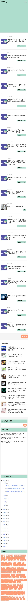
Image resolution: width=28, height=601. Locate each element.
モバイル (20, 589)
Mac (18, 560)
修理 (10, 591)
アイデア (12, 570)
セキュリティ (23, 577)
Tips (23, 562)
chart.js (3, 567)
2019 (4, 528)
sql (18, 567)
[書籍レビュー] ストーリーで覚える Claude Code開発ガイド (16, 101)
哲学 (8, 594)
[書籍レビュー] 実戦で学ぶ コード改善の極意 (15, 192)
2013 (4, 546)
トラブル (19, 582)
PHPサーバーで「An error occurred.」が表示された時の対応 (17, 369)
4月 (5, 495)
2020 (4, 524)
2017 (4, 534)
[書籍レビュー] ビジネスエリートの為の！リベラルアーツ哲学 (16, 146)
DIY (24, 555)
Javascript (10, 560)
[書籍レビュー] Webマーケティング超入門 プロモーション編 (16, 237)
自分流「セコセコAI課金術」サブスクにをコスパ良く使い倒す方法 (16, 491)
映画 (2, 596)
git (6, 567)
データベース (13, 582)
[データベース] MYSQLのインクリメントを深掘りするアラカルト (16, 488)
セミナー (3, 579)
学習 (11, 594)
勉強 (21, 591)
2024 (4, 512)
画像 (20, 596)
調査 (15, 599)
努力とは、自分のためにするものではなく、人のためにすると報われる (16, 485)
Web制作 (17, 565)
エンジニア (4, 572)
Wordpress (23, 565)
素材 (23, 596)
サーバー (13, 574)
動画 (24, 591)
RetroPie (3, 562)
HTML (3, 560)
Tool (3, 565)
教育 (18, 594)
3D (2, 555)
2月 (5, 502)
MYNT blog (4, 2)
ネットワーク (20, 584)
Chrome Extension (18, 555)
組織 (2, 599)
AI (4, 555)
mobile (14, 567)
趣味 (18, 599)
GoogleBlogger (14, 557)
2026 (4, 480)
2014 (4, 543)
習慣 (5, 599)
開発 (21, 599)
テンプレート (23, 579)
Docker (3, 557)
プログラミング (14, 586)
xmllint (3, 570)
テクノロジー (17, 579)
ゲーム (14, 572)
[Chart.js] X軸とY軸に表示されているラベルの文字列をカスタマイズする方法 (17, 404)
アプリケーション (18, 570)
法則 (8, 596)
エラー (24, 570)
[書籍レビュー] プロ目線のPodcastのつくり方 (15, 131)
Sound (14, 562)
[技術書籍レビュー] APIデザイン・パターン (16, 85)
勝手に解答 (4, 594)
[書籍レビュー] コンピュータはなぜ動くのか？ (16, 252)
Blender (8, 555)
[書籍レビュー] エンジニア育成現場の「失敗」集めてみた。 (16, 41)
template (22, 567)
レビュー (20, 45)
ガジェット (9, 572)
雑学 (24, 599)
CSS (12, 555)
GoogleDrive (21, 557)
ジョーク (23, 574)
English (7, 557)
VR (13, 565)
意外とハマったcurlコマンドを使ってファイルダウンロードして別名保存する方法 (17, 390)
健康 (13, 591)
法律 (11, 596)
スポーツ (9, 577)
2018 (4, 531)
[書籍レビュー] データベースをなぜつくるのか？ (16, 267)
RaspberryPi (23, 560)
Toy (5, 565)
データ (7, 582)
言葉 (12, 599)
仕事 (7, 591)
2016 (4, 537)
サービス (18, 574)
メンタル (11, 589)
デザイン (3, 582)
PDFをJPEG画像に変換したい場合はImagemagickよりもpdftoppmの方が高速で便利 (17, 411)
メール (15, 589)
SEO (8, 562)
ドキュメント (4, 584)
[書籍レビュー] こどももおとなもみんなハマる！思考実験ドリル (16, 221)
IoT (6, 560)
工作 (14, 594)
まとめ (7, 570)
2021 (4, 521)
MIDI (15, 560)
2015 (4, 540)
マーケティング (5, 589)
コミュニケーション (6, 574)
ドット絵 (10, 584)
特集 (17, 596)
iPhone (10, 567)
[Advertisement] (14, 19)
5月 (5, 483)
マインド (21, 586)
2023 (4, 515)
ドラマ (14, 584)
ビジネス (8, 586)
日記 (24, 594)
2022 (4, 518)
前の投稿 (24, 336)
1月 (5, 505)
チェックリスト (9, 579)
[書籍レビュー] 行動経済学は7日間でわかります (16, 56)
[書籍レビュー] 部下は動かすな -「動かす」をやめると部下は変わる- (16, 162)
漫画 (14, 596)
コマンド (19, 572)
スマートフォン (15, 577)
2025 (4, 509)
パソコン (3, 586)
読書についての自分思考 (15, 206)
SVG (11, 562)
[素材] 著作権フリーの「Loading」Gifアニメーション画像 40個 (17, 348)
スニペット (4, 577)
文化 (21, 594)
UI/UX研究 (10, 565)
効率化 (17, 591)
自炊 (9, 599)
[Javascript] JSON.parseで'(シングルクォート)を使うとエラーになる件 (17, 397)
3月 (5, 498)
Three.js (19, 562)
